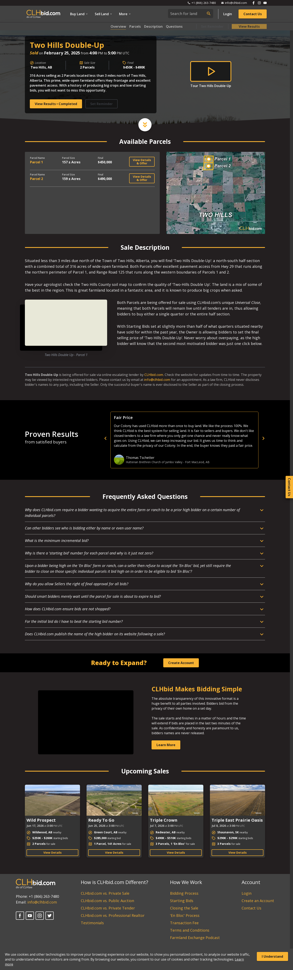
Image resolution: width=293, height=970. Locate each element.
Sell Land (103, 14)
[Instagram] (40, 916)
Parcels (135, 26)
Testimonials (92, 922)
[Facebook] (20, 916)
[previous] (177, 438)
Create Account (181, 663)
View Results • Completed (56, 104)
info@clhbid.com (157, 379)
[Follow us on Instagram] (259, 3)
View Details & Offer (142, 161)
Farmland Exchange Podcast (195, 937)
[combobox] (190, 13)
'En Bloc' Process (184, 915)
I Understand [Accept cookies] (272, 956)
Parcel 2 (36, 178)
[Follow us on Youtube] (265, 3)
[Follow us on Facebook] (253, 3)
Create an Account (258, 900)
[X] (49, 916)
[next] (263, 438)
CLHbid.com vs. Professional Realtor (113, 915)
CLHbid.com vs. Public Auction (107, 900)
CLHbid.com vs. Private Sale (105, 893)
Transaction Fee (184, 922)
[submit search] (208, 13)
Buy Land (79, 14)
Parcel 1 (36, 162)
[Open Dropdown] (145, 514)
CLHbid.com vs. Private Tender (108, 908)
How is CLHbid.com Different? (114, 882)
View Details (52, 852)
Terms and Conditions (189, 930)
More (125, 14)
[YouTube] (30, 916)
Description (153, 26)
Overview (118, 26)
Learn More (165, 745)
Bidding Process (184, 893)
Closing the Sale (184, 908)
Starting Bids (181, 900)
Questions (174, 26)
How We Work (186, 882)
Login (227, 14)
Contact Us (252, 14)
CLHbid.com (153, 374)
